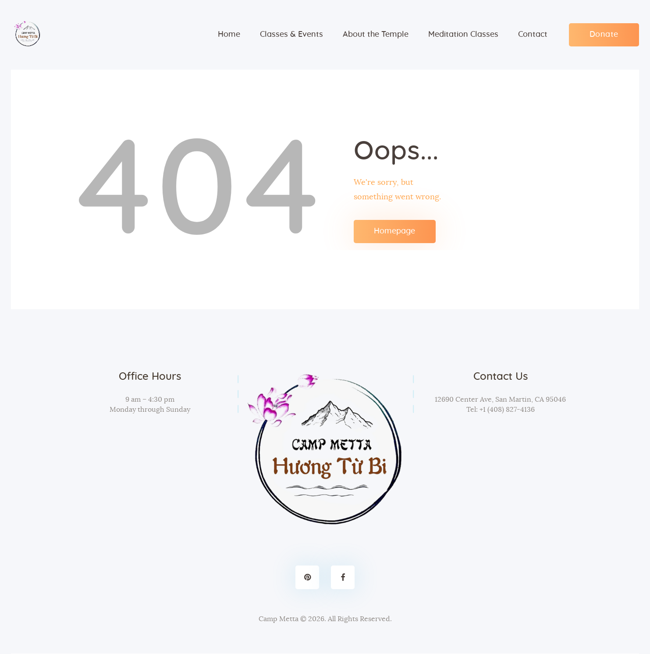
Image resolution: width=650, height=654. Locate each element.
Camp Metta (278, 618)
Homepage (394, 231)
